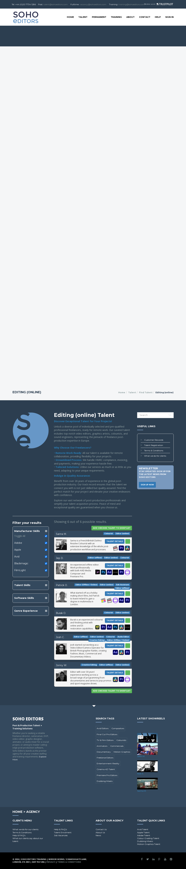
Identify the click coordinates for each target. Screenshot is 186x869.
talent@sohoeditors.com (56, 4)
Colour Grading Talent (148, 838)
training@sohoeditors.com (131, 4)
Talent (82, 17)
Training (116, 17)
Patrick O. (62, 585)
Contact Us (101, 829)
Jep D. (59, 558)
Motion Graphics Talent (148, 844)
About (130, 17)
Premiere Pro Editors (107, 775)
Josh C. (60, 637)
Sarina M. (61, 534)
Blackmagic (21, 563)
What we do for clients (155, 456)
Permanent (99, 17)
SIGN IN (169, 17)
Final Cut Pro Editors (107, 734)
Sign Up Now (147, 485)
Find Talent (145, 392)
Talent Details (114, 541)
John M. (141, 756)
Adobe (18, 542)
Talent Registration (153, 445)
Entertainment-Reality (108, 763)
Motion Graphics (122, 752)
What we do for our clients (25, 829)
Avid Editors (103, 728)
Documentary (104, 752)
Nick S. (140, 773)
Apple (17, 549)
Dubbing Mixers (104, 781)
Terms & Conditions (153, 450)
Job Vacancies (61, 835)
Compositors (117, 728)
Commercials (116, 746)
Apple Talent (143, 832)
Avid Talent (142, 829)
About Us (100, 832)
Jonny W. (61, 665)
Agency (33, 812)
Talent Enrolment (62, 832)
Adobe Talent (143, 835)
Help (158, 17)
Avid (16, 556)
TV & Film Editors (105, 740)
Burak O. (61, 613)
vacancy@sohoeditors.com (93, 4)
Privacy (50, 862)
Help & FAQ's (19, 835)
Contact (144, 17)
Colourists (121, 740)
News (98, 835)
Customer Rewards (153, 440)
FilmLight (20, 570)
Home (70, 17)
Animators (102, 746)
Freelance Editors (105, 757)
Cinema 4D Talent (106, 769)
